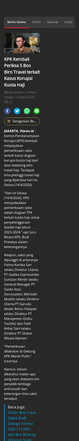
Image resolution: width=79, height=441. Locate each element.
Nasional (52, 22)
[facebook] (7, 111)
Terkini (36, 22)
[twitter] (17, 111)
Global (68, 22)
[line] (36, 111)
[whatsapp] (27, 111)
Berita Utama (16, 22)
